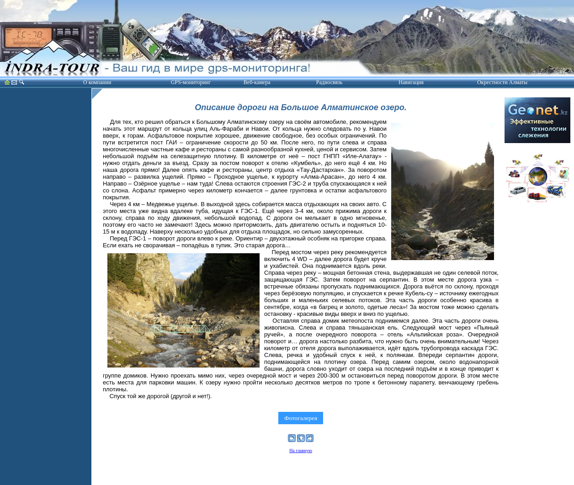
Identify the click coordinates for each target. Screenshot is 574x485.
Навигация (411, 82)
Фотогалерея (300, 418)
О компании (97, 82)
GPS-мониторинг (191, 82)
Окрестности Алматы (502, 82)
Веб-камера (257, 82)
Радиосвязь (329, 82)
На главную (300, 450)
